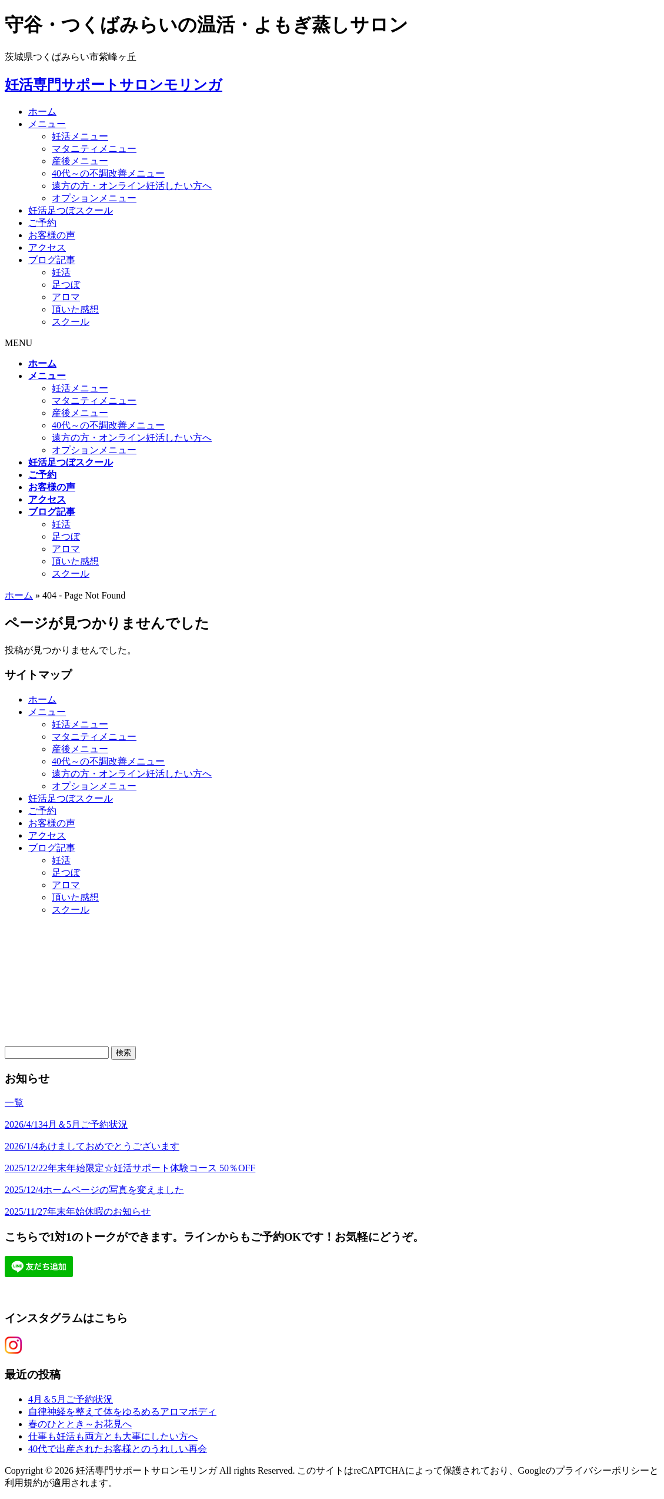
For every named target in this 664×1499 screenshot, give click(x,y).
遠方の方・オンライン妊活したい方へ (132, 186)
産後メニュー (80, 161)
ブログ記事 (51, 260)
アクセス (47, 247)
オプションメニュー (94, 198)
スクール (70, 322)
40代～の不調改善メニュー (108, 173)
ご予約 (42, 223)
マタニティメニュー (94, 149)
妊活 (61, 272)
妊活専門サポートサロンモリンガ (113, 84)
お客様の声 (51, 235)
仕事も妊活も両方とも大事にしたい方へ (113, 1436)
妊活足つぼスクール (70, 210)
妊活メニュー (80, 136)
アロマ (66, 297)
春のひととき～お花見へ (80, 1424)
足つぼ (66, 285)
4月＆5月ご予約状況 (70, 1399)
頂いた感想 (75, 309)
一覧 (14, 1103)
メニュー (47, 124)
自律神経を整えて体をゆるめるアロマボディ (122, 1412)
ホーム (42, 112)
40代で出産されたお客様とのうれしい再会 (117, 1449)
